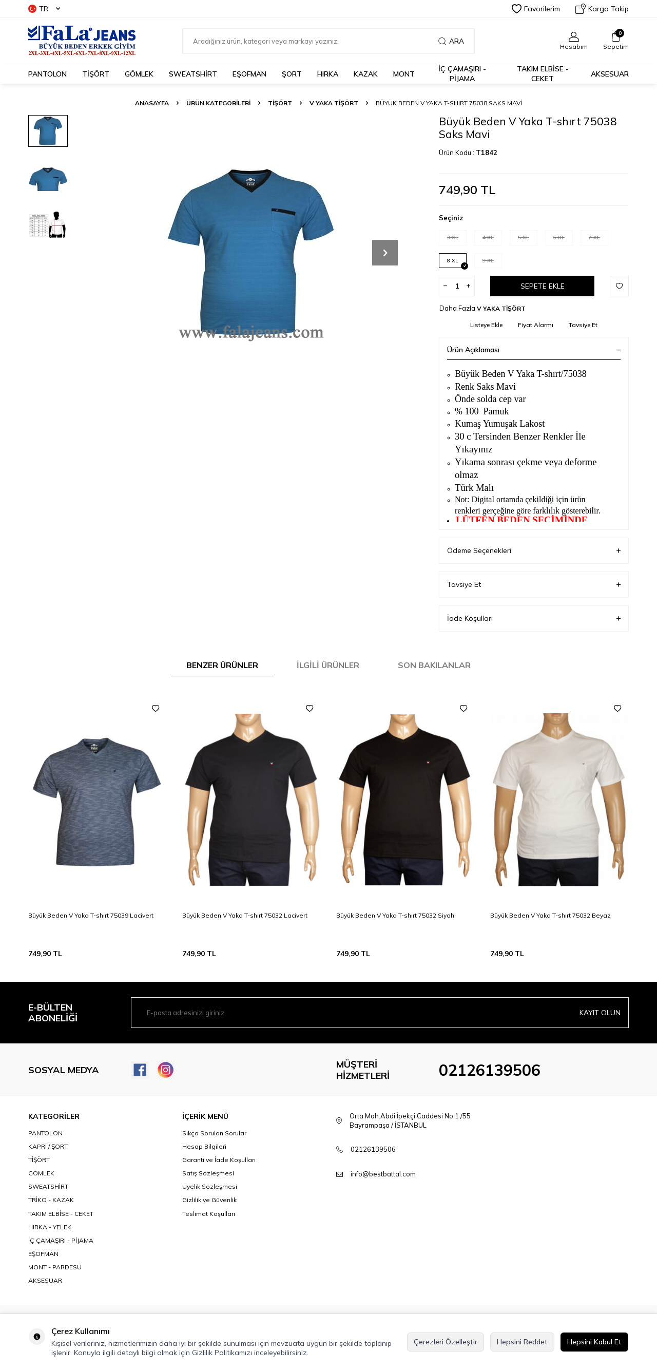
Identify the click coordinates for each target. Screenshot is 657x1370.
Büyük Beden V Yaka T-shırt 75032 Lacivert (244, 915)
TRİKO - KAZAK (51, 1200)
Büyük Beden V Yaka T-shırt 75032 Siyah (395, 915)
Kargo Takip (602, 9)
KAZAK (366, 74)
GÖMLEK (139, 74)
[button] (385, 252)
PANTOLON (47, 74)
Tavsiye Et (583, 325)
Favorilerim (536, 9)
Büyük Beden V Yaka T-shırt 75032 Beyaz (550, 915)
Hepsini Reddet (522, 1341)
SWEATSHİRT (193, 74)
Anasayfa (152, 103)
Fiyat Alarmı (535, 325)
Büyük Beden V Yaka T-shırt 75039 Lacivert (90, 915)
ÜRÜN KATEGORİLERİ (218, 103)
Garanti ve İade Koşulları (219, 1160)
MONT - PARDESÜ (55, 1267)
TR (44, 8)
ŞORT (292, 74)
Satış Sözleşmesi (208, 1173)
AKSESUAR (610, 74)
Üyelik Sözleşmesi (209, 1186)
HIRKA (327, 74)
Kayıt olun (600, 1012)
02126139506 (489, 1070)
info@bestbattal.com (383, 1174)
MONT (404, 74)
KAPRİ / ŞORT (48, 1146)
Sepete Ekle (542, 286)
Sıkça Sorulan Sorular (214, 1133)
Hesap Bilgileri (204, 1146)
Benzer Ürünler (222, 665)
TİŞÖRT (95, 74)
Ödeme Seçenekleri (534, 551)
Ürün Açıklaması (534, 349)
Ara (451, 41)
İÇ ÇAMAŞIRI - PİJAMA (462, 73)
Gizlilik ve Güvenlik (209, 1200)
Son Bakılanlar (434, 665)
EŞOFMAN (249, 74)
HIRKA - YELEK (49, 1227)
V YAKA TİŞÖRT (334, 103)
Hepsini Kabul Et (594, 1341)
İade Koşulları (534, 618)
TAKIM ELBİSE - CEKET (543, 73)
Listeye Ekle (486, 325)
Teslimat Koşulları (208, 1213)
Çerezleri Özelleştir (445, 1341)
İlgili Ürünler (328, 665)
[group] (251, 252)
